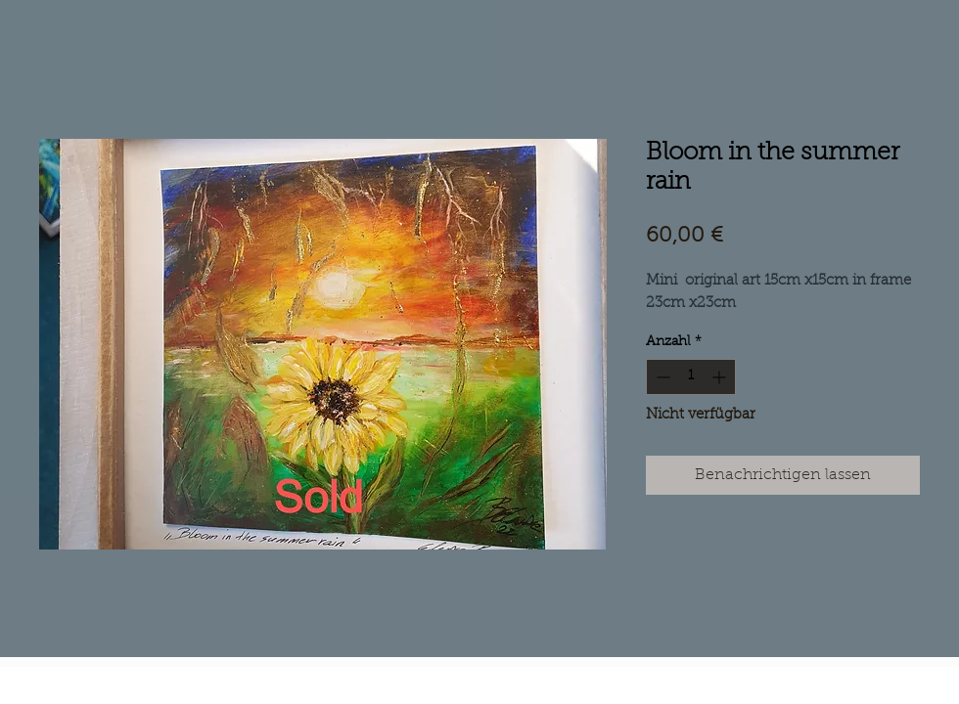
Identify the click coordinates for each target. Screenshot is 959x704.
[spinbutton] (690, 377)
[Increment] (720, 377)
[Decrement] (661, 377)
